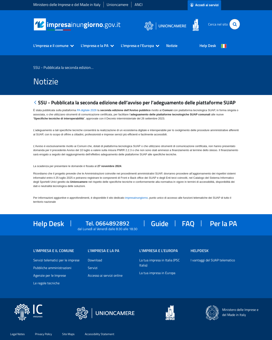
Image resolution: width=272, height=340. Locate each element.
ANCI (138, 4)
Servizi (93, 267)
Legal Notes (17, 334)
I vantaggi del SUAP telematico (213, 260)
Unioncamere (117, 4)
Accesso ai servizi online (105, 275)
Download (95, 260)
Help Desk (207, 45)
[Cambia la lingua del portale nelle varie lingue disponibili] (224, 46)
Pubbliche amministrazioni (52, 267)
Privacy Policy (43, 334)
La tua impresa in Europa (157, 272)
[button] (51, 45)
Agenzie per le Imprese (49, 275)
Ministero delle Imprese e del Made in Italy (66, 4)
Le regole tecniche (46, 283)
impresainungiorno (136, 197)
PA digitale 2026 (86, 110)
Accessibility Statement (99, 334)
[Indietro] (35, 102)
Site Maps (68, 334)
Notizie (171, 45)
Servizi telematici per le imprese (56, 260)
